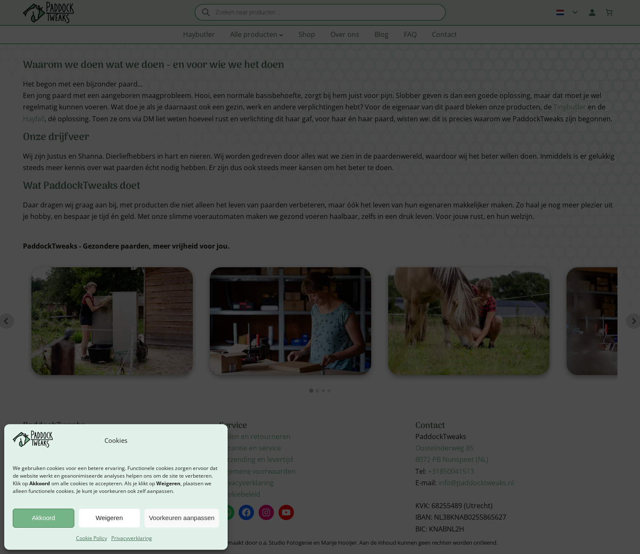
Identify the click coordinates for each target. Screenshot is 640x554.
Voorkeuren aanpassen (181, 517)
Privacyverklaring (131, 538)
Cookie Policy (91, 538)
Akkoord (43, 517)
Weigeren (109, 517)
